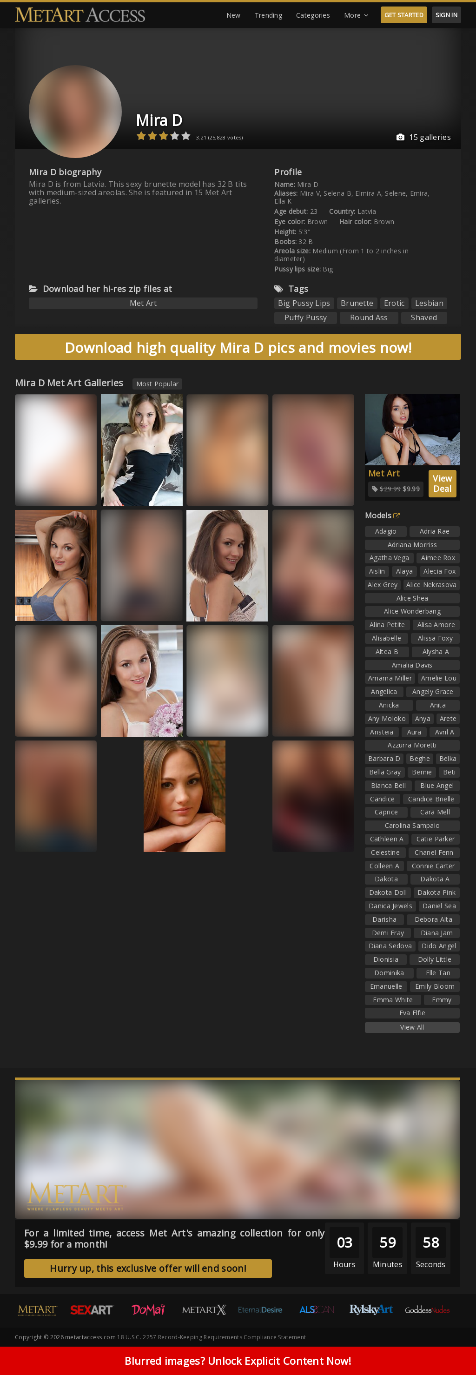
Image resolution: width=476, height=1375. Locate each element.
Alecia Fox (439, 571)
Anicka (389, 705)
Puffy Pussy (305, 317)
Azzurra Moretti (412, 744)
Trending (268, 15)
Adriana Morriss (412, 544)
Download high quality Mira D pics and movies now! (238, 347)
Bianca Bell (388, 785)
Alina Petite (387, 624)
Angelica (384, 691)
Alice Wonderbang (412, 611)
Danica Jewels (390, 905)
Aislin (377, 571)
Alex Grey (382, 584)
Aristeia (381, 731)
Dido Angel (439, 945)
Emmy (441, 999)
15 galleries (424, 137)
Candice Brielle (431, 798)
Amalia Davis (412, 665)
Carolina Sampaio (412, 825)
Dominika (389, 972)
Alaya (404, 571)
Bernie (422, 771)
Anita (438, 705)
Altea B (387, 651)
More (356, 15)
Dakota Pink (436, 892)
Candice (382, 798)
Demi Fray (388, 932)
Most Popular (157, 383)
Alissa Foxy (435, 638)
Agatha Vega (389, 557)
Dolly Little (435, 959)
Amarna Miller (390, 678)
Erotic (394, 303)
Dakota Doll (388, 892)
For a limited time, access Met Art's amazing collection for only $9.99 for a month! (174, 1238)
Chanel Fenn (434, 852)
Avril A (445, 731)
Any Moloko (387, 718)
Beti (449, 771)
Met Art (143, 303)
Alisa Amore (436, 624)
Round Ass (369, 317)
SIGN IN (446, 15)
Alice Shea (413, 598)
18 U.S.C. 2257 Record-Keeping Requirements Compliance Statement (211, 1337)
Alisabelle (386, 638)
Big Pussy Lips (304, 303)
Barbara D (384, 758)
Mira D (159, 120)
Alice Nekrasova (431, 584)
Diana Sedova (390, 945)
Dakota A (435, 878)
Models (382, 515)
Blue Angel (437, 785)
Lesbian (429, 303)
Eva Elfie (412, 1012)
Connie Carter (433, 865)
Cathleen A (387, 838)
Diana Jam (437, 932)
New (233, 15)
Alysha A (436, 651)
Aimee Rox (438, 557)
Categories (313, 15)
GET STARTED (403, 15)
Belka (448, 758)
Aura (414, 731)
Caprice (386, 811)
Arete (448, 718)
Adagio (386, 531)
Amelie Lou (438, 678)
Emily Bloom (435, 986)
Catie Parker (435, 838)
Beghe (420, 758)
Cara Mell (435, 811)
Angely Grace (433, 691)
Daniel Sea (439, 905)
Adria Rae (435, 531)
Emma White (393, 999)
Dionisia (385, 959)
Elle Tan (438, 972)
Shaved (424, 317)
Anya (422, 718)
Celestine (385, 852)
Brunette (357, 303)
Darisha (384, 919)
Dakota (386, 878)
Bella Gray (385, 771)
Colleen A (384, 865)
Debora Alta (433, 919)
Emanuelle (386, 986)
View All (412, 1027)
